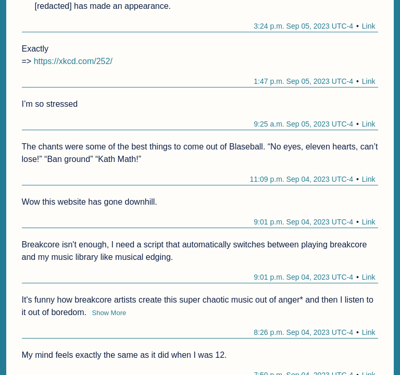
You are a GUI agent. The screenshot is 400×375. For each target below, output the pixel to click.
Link (369, 26)
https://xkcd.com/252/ (73, 61)
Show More (109, 313)
